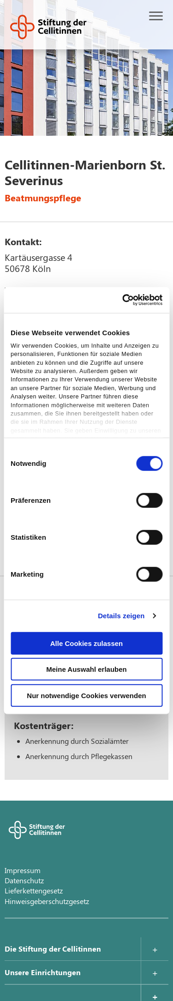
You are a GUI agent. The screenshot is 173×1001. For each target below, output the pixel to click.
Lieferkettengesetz (34, 890)
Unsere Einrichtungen (43, 972)
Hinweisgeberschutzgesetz (47, 901)
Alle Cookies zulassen (86, 643)
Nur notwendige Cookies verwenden (86, 695)
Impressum (23, 870)
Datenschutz (24, 880)
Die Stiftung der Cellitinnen (53, 948)
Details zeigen (121, 616)
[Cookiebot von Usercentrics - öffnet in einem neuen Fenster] (123, 300)
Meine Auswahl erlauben (86, 669)
